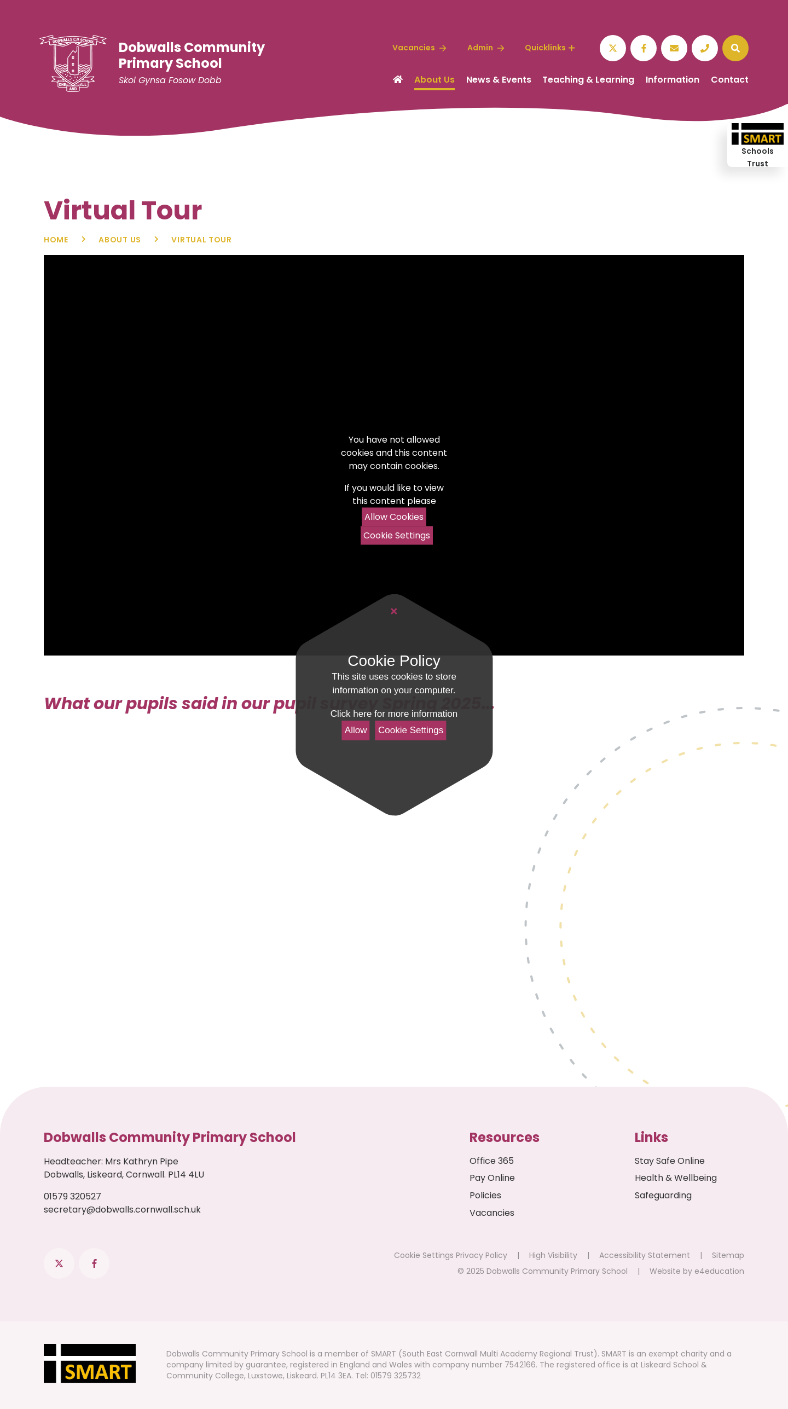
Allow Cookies (394, 517)
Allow (356, 730)
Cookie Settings (396, 535)
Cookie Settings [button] (424, 1255)
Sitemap (728, 1255)
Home (56, 239)
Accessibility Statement (644, 1255)
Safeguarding (663, 1195)
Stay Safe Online (670, 1161)
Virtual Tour (201, 239)
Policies (485, 1195)
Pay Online (492, 1178)
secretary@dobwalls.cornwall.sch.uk (122, 1209)
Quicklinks (550, 47)
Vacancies (492, 1213)
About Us (120, 239)
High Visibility (553, 1255)
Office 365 (492, 1161)
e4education (719, 1271)
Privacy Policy (481, 1255)
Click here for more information (394, 714)
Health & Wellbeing (676, 1178)
